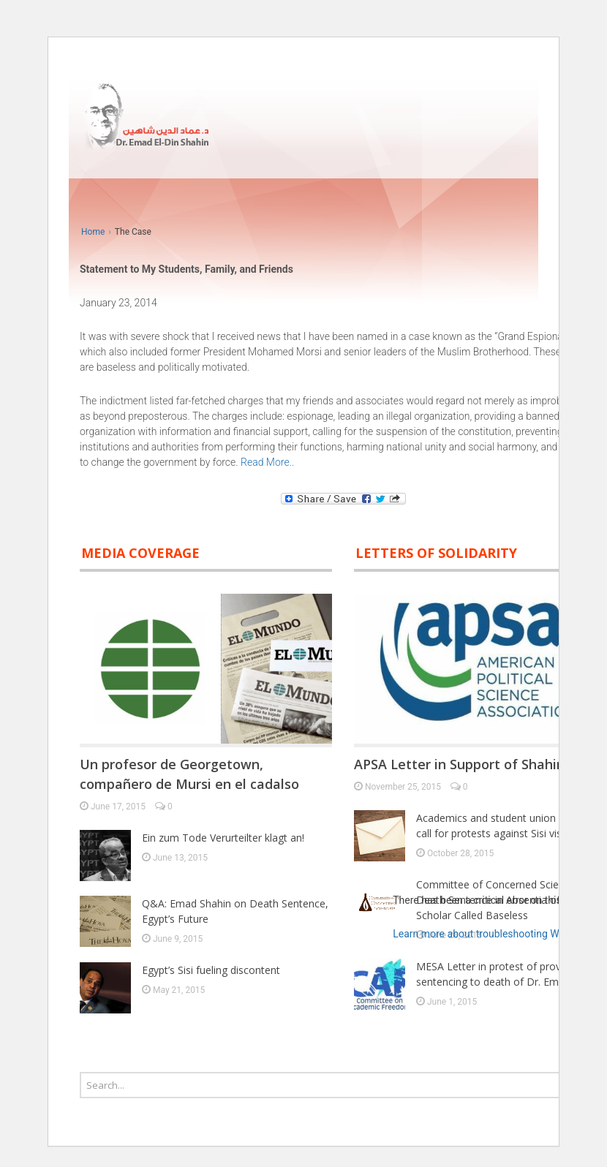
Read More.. (267, 462)
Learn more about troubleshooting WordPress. (498, 934)
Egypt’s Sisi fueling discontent (211, 970)
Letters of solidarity (436, 553)
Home (93, 232)
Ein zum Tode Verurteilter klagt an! (223, 838)
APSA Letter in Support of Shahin (459, 764)
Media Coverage (140, 553)
